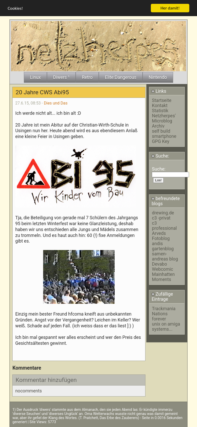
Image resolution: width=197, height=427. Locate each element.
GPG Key (160, 141)
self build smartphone (164, 133)
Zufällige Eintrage (162, 296)
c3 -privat (161, 218)
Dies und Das (55, 102)
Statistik (160, 110)
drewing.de (163, 212)
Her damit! (170, 8)
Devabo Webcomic (162, 267)
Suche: (160, 156)
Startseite (161, 100)
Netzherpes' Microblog (164, 118)
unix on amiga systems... (166, 326)
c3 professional (164, 226)
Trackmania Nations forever (163, 313)
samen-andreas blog (165, 256)
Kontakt (160, 105)
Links (159, 90)
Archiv (158, 125)
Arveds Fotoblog (161, 236)
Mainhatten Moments (163, 277)
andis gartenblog (163, 246)
